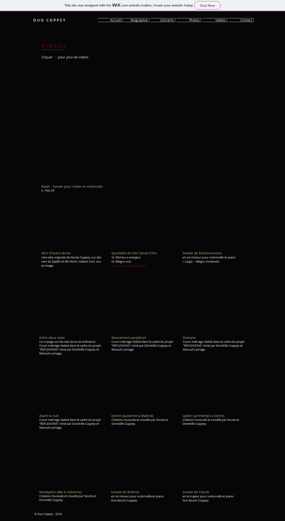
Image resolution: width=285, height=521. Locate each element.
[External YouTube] (143, 124)
